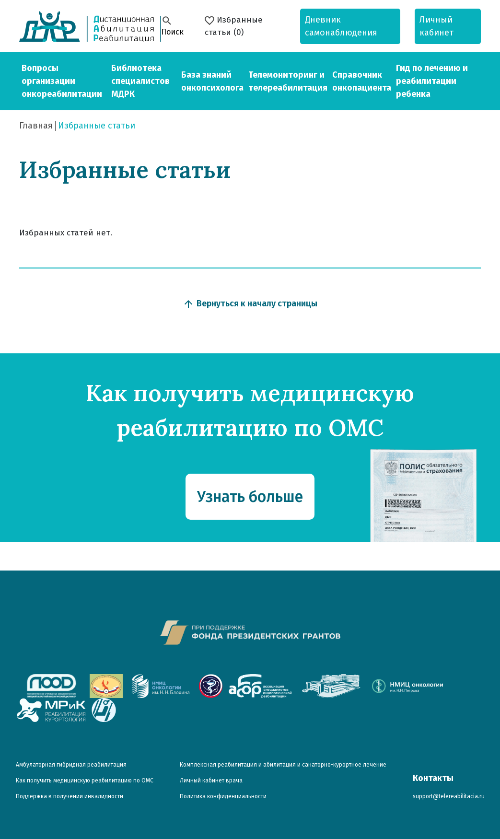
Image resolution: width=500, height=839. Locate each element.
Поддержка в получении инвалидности (69, 796)
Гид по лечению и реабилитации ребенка (432, 81)
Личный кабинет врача (211, 780)
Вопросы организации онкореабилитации (62, 81)
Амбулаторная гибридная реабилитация (71, 764)
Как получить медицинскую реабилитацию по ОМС (84, 780)
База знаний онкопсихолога (212, 81)
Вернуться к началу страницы (250, 304)
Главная (36, 125)
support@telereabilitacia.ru (449, 796)
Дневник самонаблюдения (341, 26)
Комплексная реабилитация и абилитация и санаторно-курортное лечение (283, 764)
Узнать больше (250, 497)
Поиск (172, 25)
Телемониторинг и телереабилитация (287, 81)
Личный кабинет (436, 26)
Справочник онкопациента (361, 81)
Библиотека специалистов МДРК (140, 81)
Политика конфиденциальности (223, 796)
